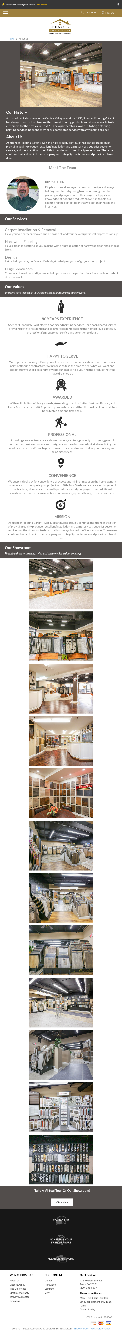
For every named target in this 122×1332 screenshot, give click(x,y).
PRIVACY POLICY (81, 1329)
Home (11, 38)
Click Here (62, 1202)
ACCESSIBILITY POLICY (100, 1329)
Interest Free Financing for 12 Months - (26, 4)
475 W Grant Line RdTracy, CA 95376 (91, 1282)
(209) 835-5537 (88, 1287)
